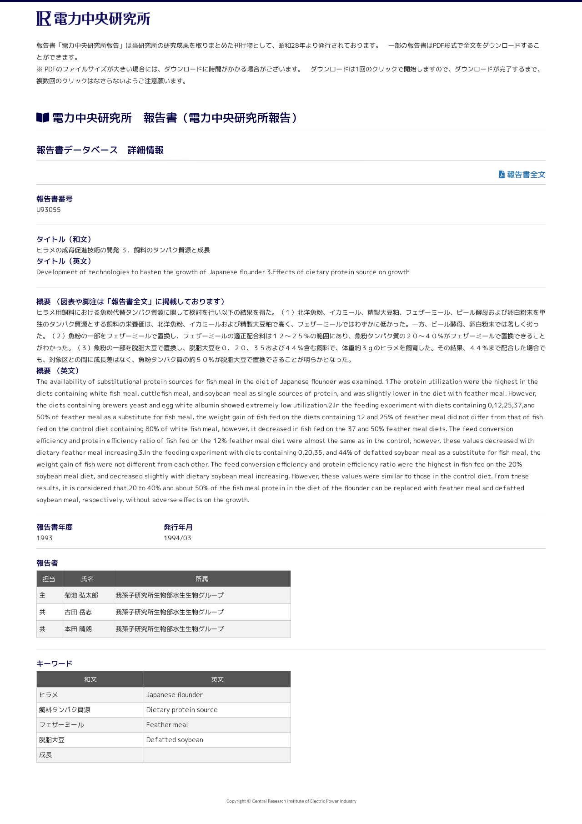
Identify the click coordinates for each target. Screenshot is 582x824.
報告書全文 (526, 174)
